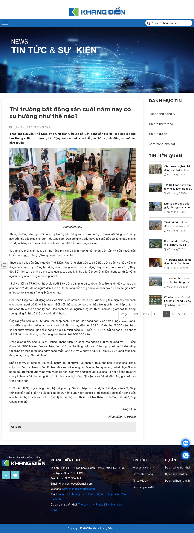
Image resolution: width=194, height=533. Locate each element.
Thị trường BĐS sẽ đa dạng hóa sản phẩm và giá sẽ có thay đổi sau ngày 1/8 (177, 261)
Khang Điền (63, 504)
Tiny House (119, 528)
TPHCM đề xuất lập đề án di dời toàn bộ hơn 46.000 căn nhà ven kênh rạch (176, 224)
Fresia (99, 515)
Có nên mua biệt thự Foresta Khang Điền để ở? (177, 299)
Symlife (110, 515)
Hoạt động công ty (162, 114)
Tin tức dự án (158, 134)
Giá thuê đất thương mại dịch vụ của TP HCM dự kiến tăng (176, 243)
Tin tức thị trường (161, 124)
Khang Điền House (83, 504)
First (135, 314)
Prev (146, 314)
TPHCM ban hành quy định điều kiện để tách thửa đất (178, 187)
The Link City (86, 515)
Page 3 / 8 (124, 315)
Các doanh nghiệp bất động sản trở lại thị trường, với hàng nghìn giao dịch (178, 168)
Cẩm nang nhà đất (162, 144)
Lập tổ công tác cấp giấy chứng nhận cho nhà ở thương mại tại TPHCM (177, 205)
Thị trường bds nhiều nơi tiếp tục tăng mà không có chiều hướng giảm (178, 280)
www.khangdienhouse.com (78, 499)
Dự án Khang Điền (108, 504)
